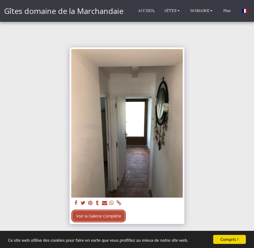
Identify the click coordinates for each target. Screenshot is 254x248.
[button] (172, 11)
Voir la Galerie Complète (98, 216)
